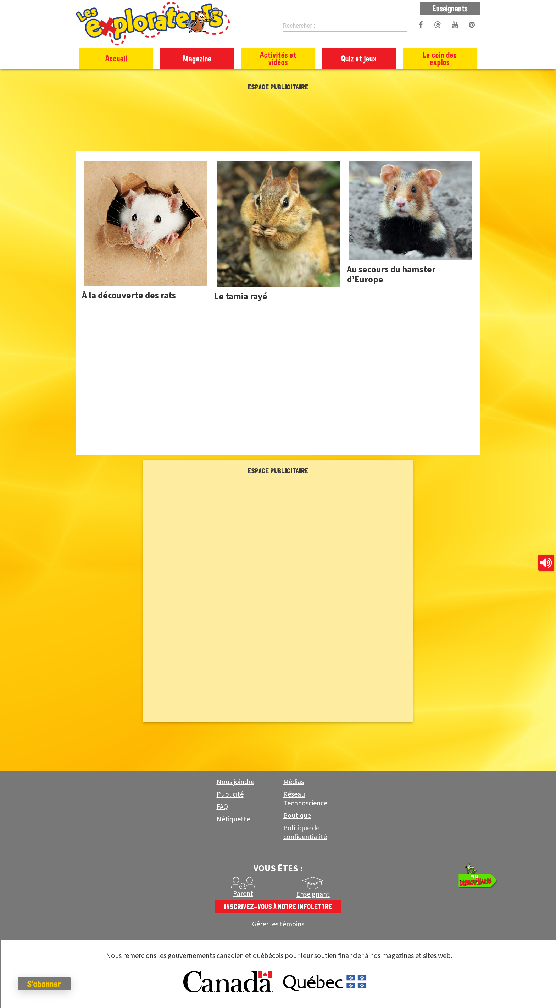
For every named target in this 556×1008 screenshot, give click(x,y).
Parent (243, 894)
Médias (293, 782)
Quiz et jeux (359, 58)
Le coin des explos (440, 58)
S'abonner (44, 984)
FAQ (222, 807)
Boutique (297, 816)
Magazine (197, 58)
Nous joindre (235, 782)
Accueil (116, 58)
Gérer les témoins (278, 924)
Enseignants (450, 8)
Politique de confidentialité (305, 832)
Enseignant (313, 894)
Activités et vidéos (278, 58)
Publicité (230, 794)
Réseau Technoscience (305, 798)
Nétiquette (233, 819)
